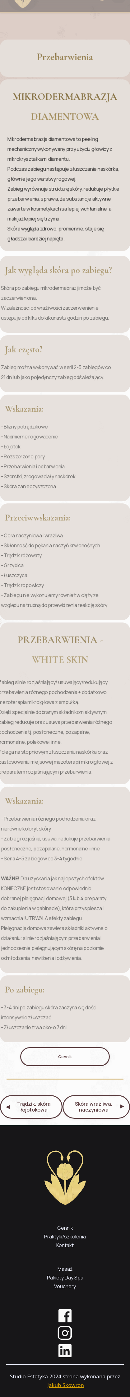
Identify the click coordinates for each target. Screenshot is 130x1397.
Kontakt (65, 1245)
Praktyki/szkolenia (65, 1236)
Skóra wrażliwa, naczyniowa (99, 1106)
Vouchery (65, 1286)
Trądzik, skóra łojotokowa (28, 1106)
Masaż (65, 1268)
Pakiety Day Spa (65, 1277)
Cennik (65, 1056)
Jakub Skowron (65, 1385)
